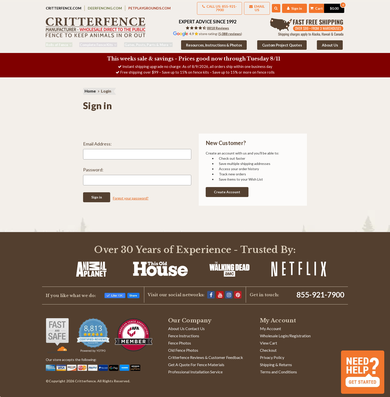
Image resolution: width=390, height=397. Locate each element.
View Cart (268, 339)
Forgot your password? (130, 195)
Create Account (227, 189)
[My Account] (287, 6)
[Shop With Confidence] (57, 332)
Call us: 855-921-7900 (206, 6)
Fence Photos (179, 339)
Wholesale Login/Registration (285, 332)
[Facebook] (211, 291)
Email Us (247, 6)
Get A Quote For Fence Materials (196, 361)
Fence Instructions (183, 332)
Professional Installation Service (195, 368)
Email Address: (97, 141)
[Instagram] (229, 291)
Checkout (268, 347)
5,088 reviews (230, 30)
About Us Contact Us (186, 325)
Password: (93, 167)
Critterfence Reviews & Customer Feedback (205, 354)
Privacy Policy (272, 354)
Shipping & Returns (276, 361)
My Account (270, 325)
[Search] (268, 6)
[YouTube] (220, 291)
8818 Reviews (218, 25)
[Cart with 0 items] (323, 6)
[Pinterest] (238, 291)
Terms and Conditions (278, 368)
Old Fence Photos (183, 347)
